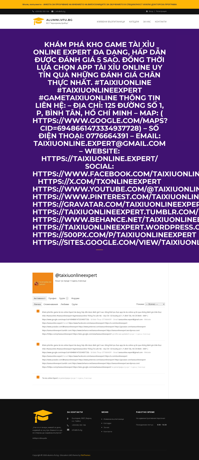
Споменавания (51, 304)
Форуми (75, 298)
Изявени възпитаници (111, 21)
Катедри (134, 21)
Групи (64, 298)
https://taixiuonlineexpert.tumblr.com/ (57, 330)
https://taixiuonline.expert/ (52, 323)
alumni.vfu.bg (59, 20)
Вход (149, 11)
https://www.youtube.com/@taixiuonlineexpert (60, 326)
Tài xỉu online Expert (50, 378)
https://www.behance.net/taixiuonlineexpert (89, 330)
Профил (52, 298)
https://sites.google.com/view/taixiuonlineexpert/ (92, 334)
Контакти (161, 21)
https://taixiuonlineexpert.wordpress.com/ (123, 330)
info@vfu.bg (77, 430)
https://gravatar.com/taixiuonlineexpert (130, 326)
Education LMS (66, 455)
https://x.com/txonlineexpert (116, 323)
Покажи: (140, 304)
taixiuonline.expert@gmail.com (130, 319)
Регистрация (161, 11)
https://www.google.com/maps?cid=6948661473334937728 (65, 319)
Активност (40, 298)
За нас (147, 21)
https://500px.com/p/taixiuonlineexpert (57, 334)
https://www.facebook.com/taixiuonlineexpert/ (87, 323)
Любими (65, 304)
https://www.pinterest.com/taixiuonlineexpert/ (97, 326)
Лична (37, 304)
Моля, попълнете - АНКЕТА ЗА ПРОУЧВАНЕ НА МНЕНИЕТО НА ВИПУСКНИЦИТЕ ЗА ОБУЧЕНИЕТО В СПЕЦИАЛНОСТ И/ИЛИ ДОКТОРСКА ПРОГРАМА (100, 4)
